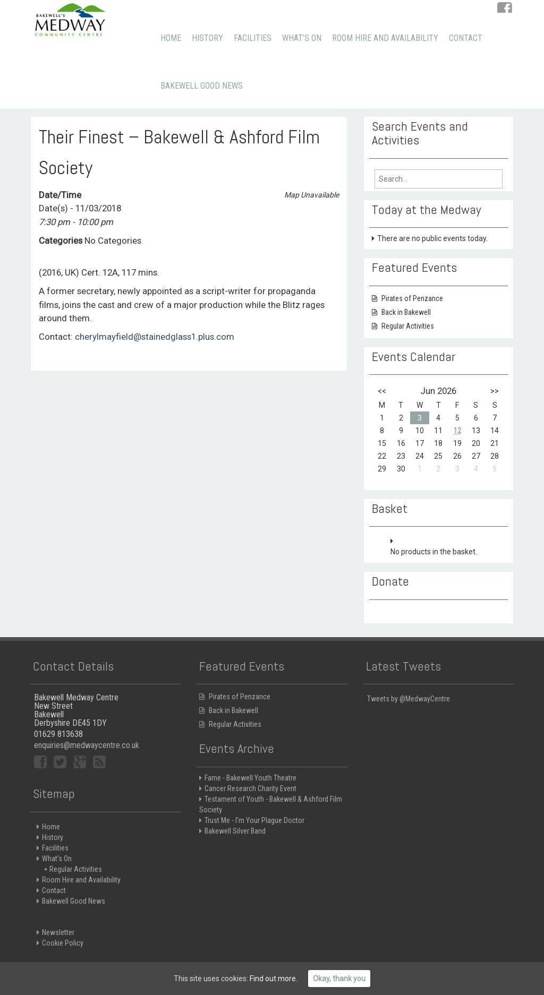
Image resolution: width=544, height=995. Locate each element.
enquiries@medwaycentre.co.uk (86, 751)
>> (494, 390)
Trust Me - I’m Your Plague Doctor (254, 826)
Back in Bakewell (406, 312)
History (207, 38)
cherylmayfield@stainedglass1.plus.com (154, 336)
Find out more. (274, 978)
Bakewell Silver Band (235, 837)
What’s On (301, 38)
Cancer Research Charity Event (250, 794)
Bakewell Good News (201, 86)
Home (170, 38)
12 (457, 430)
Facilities (252, 38)
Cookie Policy (62, 949)
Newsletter (58, 938)
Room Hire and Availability (385, 38)
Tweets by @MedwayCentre (408, 704)
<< (382, 390)
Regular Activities (407, 326)
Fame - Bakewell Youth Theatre (250, 783)
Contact (465, 38)
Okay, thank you (339, 978)
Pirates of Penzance (412, 298)
